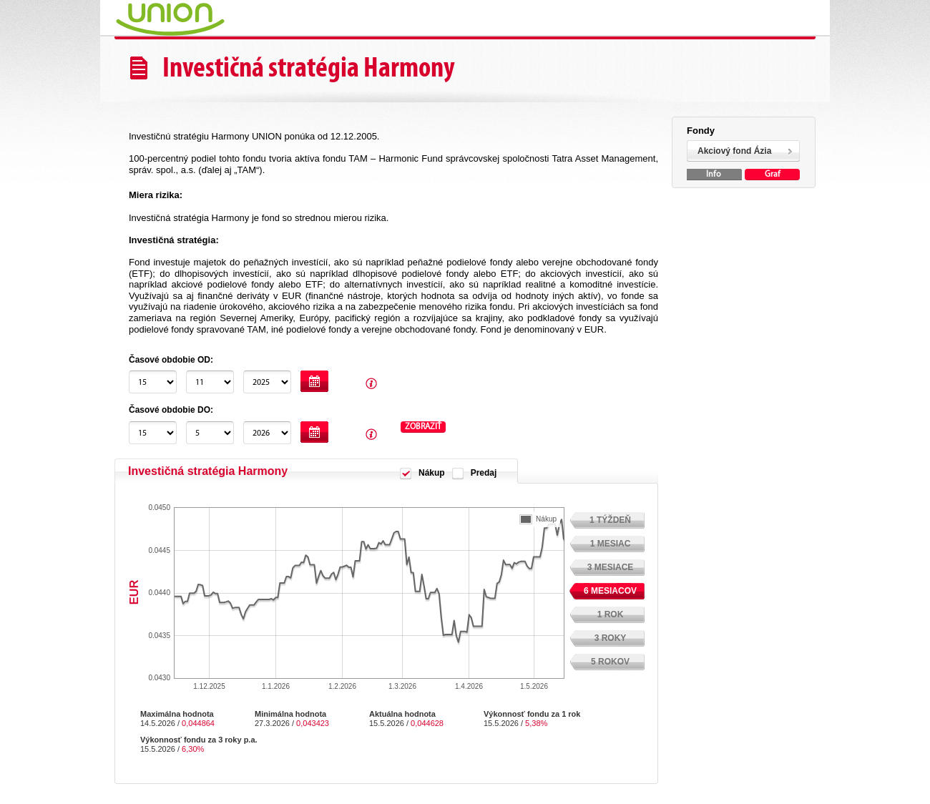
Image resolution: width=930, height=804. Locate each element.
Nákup (431, 473)
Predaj (484, 473)
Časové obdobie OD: (171, 360)
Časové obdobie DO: (171, 410)
